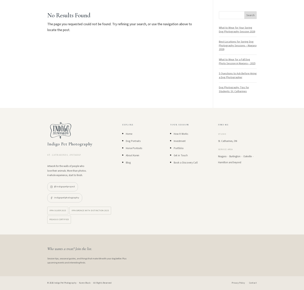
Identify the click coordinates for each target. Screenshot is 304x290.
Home (129, 134)
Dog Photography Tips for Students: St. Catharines (234, 89)
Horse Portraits (134, 148)
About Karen (132, 155)
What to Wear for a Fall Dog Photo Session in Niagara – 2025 (237, 61)
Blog (128, 162)
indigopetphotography (64, 197)
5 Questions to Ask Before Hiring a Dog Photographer (238, 75)
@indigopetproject (62, 186)
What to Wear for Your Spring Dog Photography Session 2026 (237, 30)
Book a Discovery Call (186, 162)
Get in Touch (181, 155)
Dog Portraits (133, 141)
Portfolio (179, 148)
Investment (180, 141)
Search (250, 15)
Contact (253, 282)
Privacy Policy (238, 282)
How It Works (181, 134)
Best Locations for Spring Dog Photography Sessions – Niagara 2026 (237, 45)
